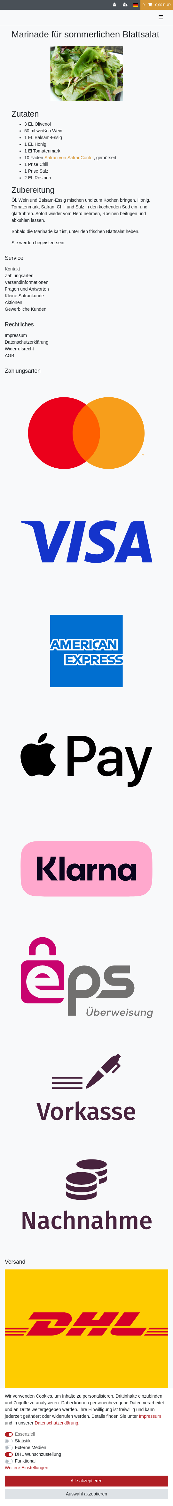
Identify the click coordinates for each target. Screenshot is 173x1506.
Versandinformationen (26, 282)
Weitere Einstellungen (26, 1467)
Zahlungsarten (19, 275)
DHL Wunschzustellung (38, 1454)
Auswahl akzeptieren (86, 1493)
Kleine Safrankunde (24, 295)
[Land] (135, 5)
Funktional (25, 1460)
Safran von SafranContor (69, 157)
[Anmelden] (115, 5)
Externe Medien (30, 1447)
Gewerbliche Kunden (25, 309)
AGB (9, 355)
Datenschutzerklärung (26, 342)
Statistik (23, 1440)
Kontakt (12, 268)
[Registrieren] (126, 5)
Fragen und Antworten (27, 289)
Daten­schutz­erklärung (56, 1422)
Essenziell (25, 1434)
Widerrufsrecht (19, 348)
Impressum (16, 335)
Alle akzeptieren (87, 1480)
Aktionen (13, 302)
